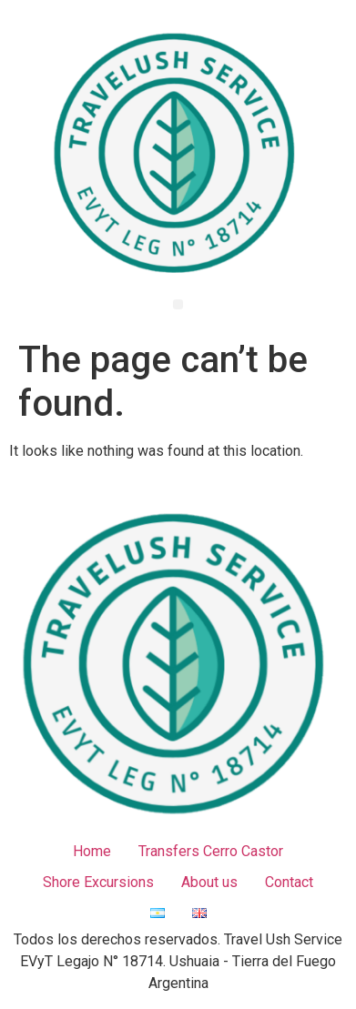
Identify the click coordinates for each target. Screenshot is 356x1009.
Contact (289, 882)
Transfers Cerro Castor (210, 851)
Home (92, 851)
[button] (178, 304)
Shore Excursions (98, 882)
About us (209, 882)
